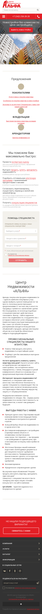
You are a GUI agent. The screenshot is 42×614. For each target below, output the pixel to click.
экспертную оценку (20, 162)
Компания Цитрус (33, 609)
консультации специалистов (24, 202)
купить (22, 170)
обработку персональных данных (18, 255)
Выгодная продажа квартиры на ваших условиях (21, 122)
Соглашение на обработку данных (21, 599)
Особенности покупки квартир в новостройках (21, 101)
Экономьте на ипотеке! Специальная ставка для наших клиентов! (21, 105)
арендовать (32, 170)
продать (14, 170)
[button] (21, 231)
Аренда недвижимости (21, 138)
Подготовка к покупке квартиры (21, 97)
